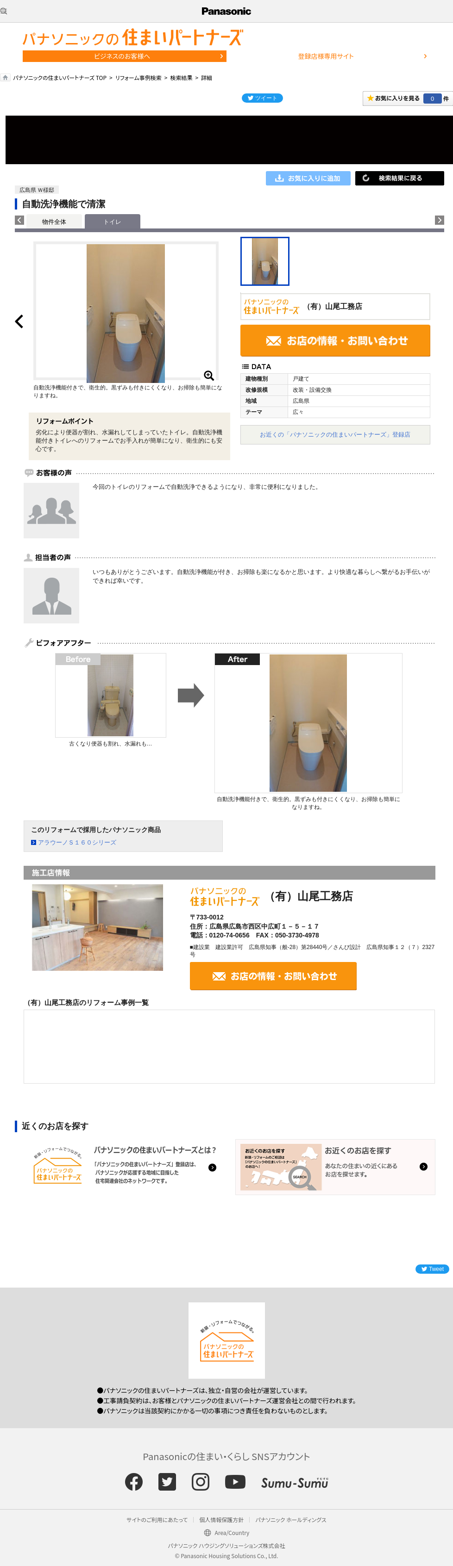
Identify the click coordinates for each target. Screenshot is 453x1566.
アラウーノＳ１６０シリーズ (77, 842)
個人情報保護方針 (221, 1519)
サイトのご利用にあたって (157, 1519)
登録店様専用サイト (326, 56)
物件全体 (54, 221)
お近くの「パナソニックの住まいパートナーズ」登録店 (335, 434)
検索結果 (181, 77)
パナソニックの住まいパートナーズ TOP (60, 77)
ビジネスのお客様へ (122, 56)
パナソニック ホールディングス (290, 1519)
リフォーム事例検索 (138, 77)
